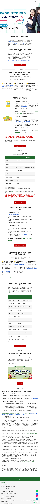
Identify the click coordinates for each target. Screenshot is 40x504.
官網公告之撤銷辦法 (15, 191)
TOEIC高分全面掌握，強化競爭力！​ (8, 495)
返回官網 (34, 1)
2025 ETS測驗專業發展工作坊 (7, 491)
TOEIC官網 (10, 292)
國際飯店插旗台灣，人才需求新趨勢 (8, 486)
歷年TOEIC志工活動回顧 (6, 498)
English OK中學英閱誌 (13, 277)
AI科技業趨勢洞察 (4, 484)
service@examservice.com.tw (28, 461)
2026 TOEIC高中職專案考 (6, 488)
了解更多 (19, 383)
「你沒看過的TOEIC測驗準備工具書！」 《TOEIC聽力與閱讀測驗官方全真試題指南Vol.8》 (19, 500)
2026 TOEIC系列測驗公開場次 (7, 490)
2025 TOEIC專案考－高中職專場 (7, 496)
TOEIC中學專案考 (4, 501)
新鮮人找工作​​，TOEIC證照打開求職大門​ (9, 493)
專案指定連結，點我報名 (19, 64)
